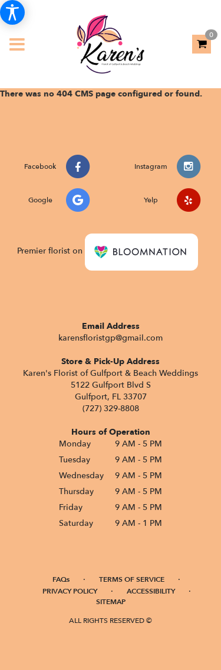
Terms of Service (131, 579)
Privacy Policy (69, 591)
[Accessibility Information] (12, 12)
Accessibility (151, 591)
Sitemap (111, 601)
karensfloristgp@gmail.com (110, 338)
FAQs (61, 579)
